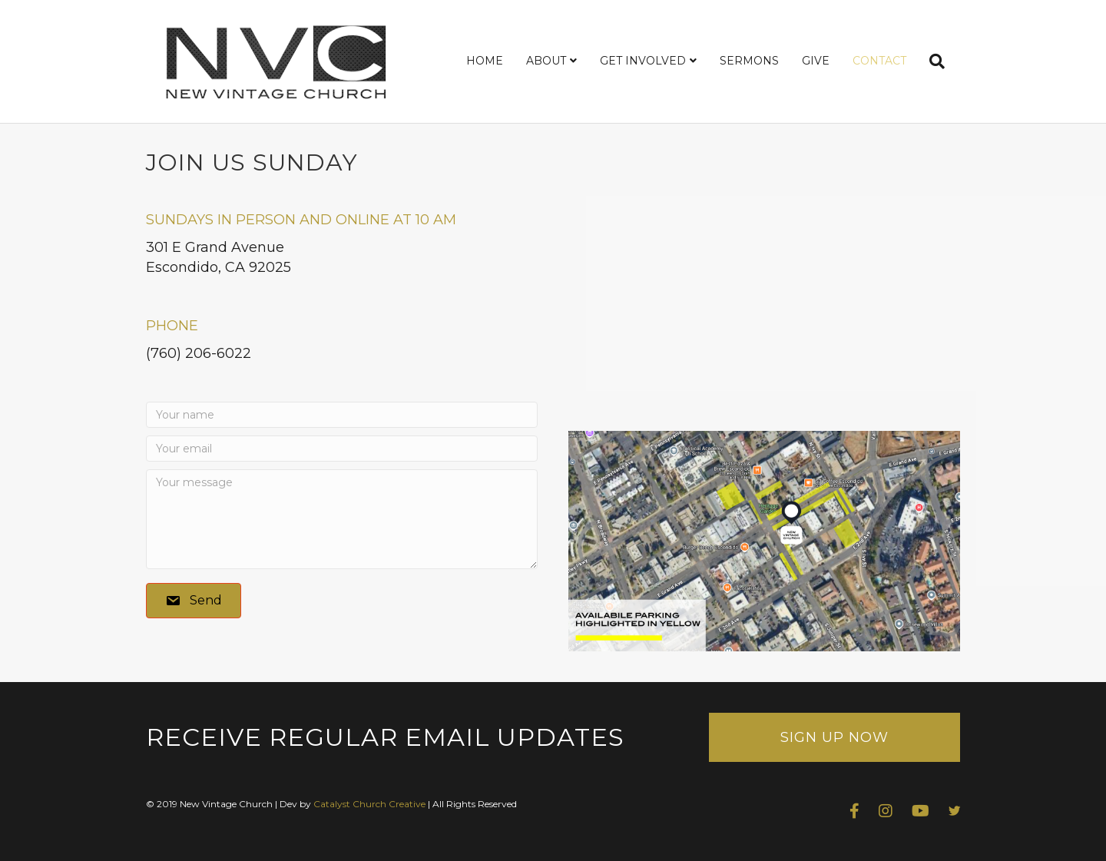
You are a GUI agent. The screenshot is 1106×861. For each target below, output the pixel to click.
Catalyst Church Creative (369, 804)
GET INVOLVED (643, 61)
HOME (484, 61)
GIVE (816, 61)
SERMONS (749, 61)
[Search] (931, 61)
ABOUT (546, 61)
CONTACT (879, 61)
